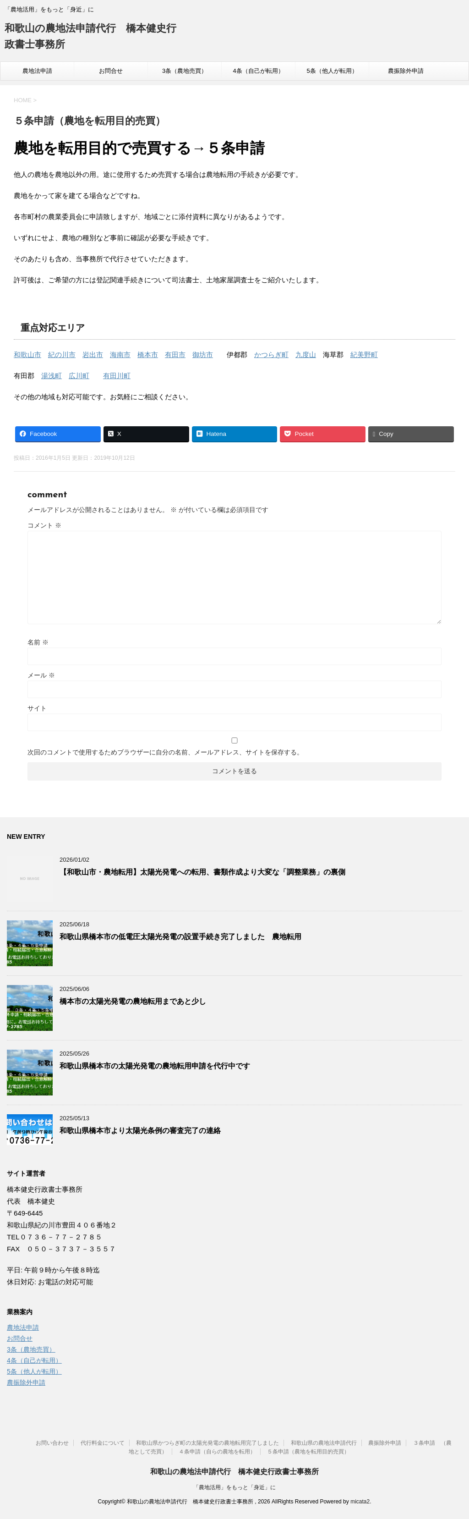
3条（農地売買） (184, 70)
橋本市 (147, 354)
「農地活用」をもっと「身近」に (234, 1487)
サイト (37, 708)
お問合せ (111, 70)
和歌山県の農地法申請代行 (324, 1443)
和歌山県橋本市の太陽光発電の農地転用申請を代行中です (155, 1066)
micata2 (360, 1501)
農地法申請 (37, 70)
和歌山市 (27, 354)
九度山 (305, 354)
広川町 (79, 376)
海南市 (120, 354)
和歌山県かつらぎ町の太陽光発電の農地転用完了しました (207, 1443)
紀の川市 (62, 354)
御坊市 (202, 354)
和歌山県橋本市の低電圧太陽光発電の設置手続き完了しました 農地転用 (180, 937)
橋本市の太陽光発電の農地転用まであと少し (133, 1001)
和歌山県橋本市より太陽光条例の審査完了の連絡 (140, 1130)
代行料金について (103, 1443)
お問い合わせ (52, 1443)
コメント (44, 525)
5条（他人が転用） (331, 70)
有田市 (175, 354)
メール (41, 675)
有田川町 (117, 376)
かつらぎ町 (271, 354)
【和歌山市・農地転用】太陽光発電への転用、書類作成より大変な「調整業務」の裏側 (202, 872)
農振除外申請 (406, 70)
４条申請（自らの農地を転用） (217, 1451)
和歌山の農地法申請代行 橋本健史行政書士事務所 (234, 1471)
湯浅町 (51, 376)
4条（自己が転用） (258, 70)
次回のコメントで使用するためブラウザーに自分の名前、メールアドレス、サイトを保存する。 (165, 752)
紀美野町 (364, 354)
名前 (38, 642)
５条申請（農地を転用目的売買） (308, 1451)
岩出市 (92, 354)
